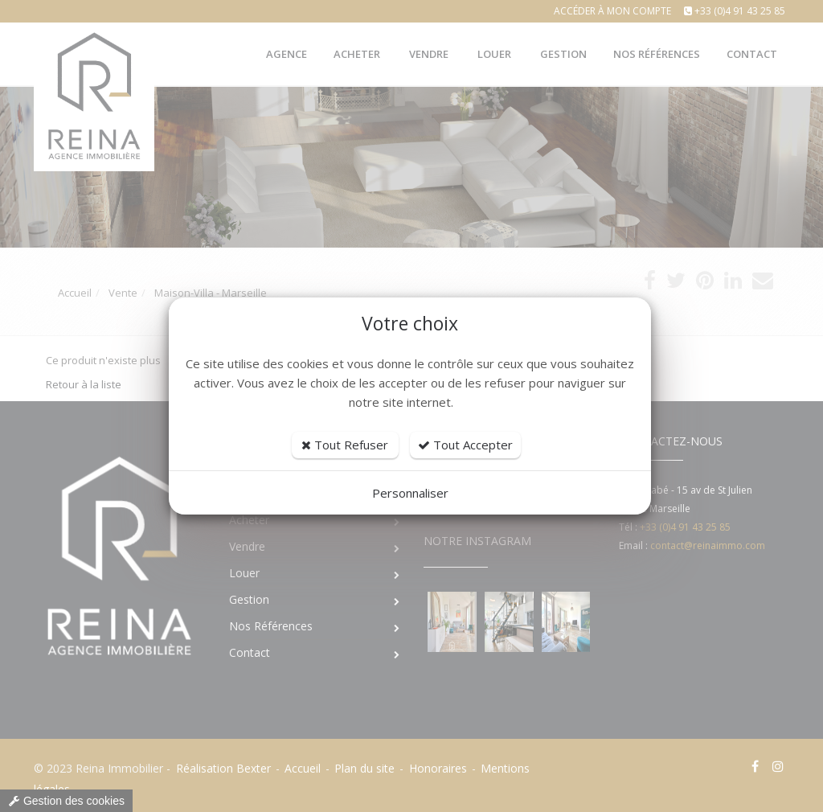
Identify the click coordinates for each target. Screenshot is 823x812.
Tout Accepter (465, 445)
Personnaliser (410, 493)
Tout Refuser (344, 445)
